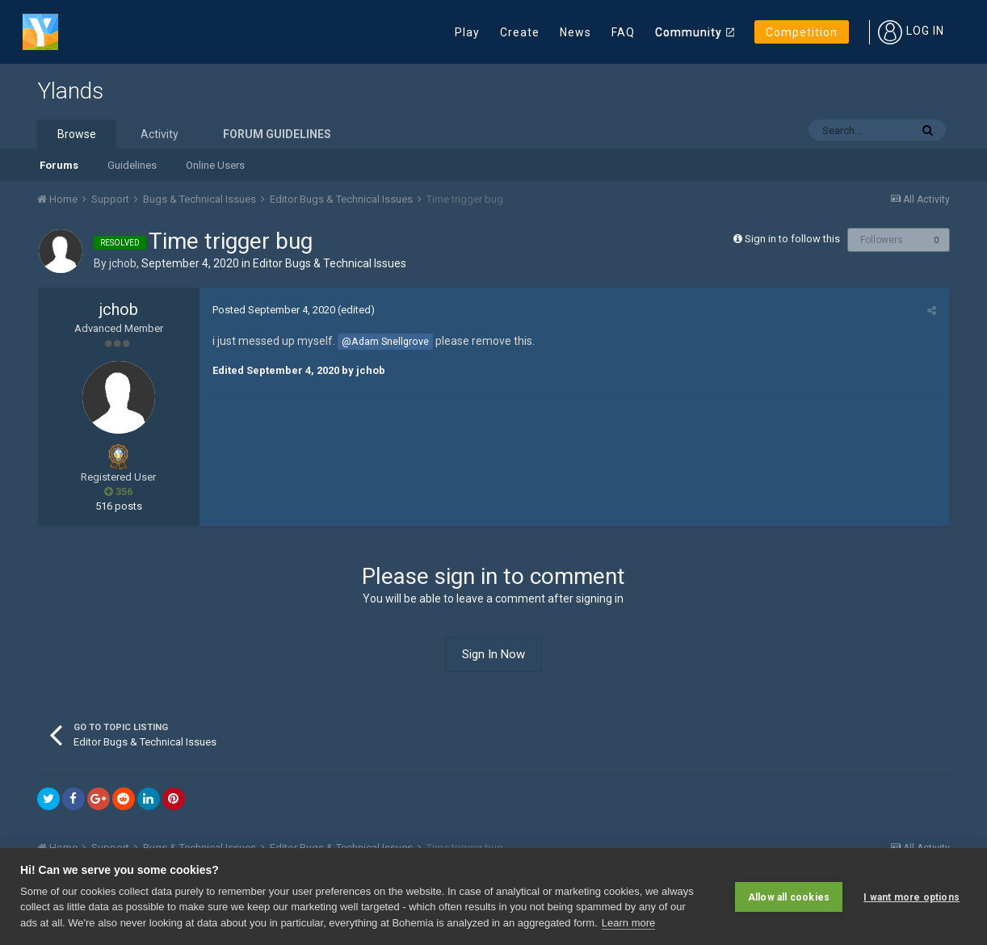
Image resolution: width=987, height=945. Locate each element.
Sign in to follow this (792, 239)
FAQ (623, 32)
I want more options (911, 896)
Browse (76, 134)
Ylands (70, 91)
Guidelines (132, 165)
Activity (159, 134)
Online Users (215, 165)
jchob (122, 263)
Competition (802, 32)
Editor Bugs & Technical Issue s (329, 263)
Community (688, 32)
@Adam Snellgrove (384, 341)
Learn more (628, 923)
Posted (273, 310)
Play (467, 32)
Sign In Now (493, 654)
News (575, 32)
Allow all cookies (789, 896)
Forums (59, 165)
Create (520, 32)
